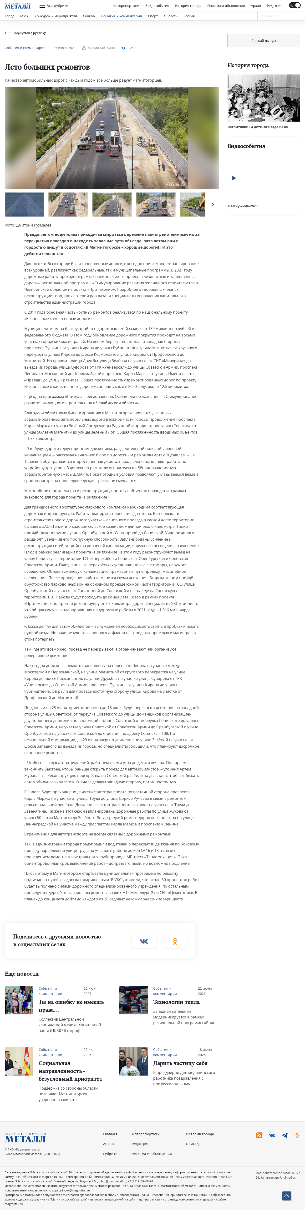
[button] (212, 205)
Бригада (193, 1143)
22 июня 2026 (90, 991)
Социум (89, 16)
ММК (24, 16)
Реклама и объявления (226, 5)
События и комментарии (121, 16)
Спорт (153, 16)
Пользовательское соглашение (278, 1173)
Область (171, 16)
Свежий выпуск (264, 119)
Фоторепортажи (126, 5)
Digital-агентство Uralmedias (276, 1177)
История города (188, 5)
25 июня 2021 (64, 47)
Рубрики (110, 1153)
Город (9, 16)
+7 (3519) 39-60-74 (140, 1181)
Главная (110, 1134)
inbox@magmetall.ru (112, 1181)
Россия (189, 16)
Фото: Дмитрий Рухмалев (28, 225)
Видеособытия (157, 5)
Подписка (264, 40)
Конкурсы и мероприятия (56, 16)
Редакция (274, 5)
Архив (256, 5)
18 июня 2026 (205, 1052)
